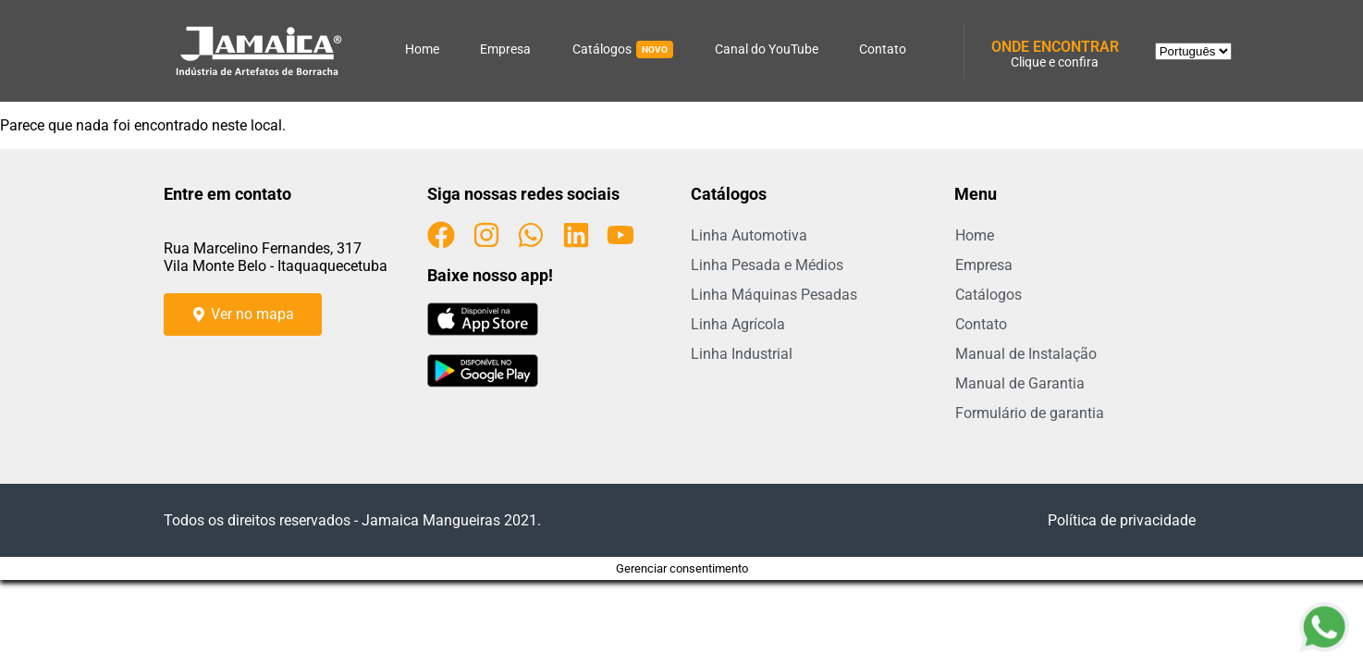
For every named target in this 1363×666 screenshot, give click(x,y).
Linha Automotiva (749, 235)
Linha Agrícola (738, 324)
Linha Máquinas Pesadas (774, 294)
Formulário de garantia (1029, 413)
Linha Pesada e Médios (767, 265)
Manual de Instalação (1026, 354)
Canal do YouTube (766, 49)
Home (422, 49)
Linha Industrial (741, 354)
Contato (882, 49)
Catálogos (622, 49)
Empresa (505, 49)
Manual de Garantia (1020, 383)
